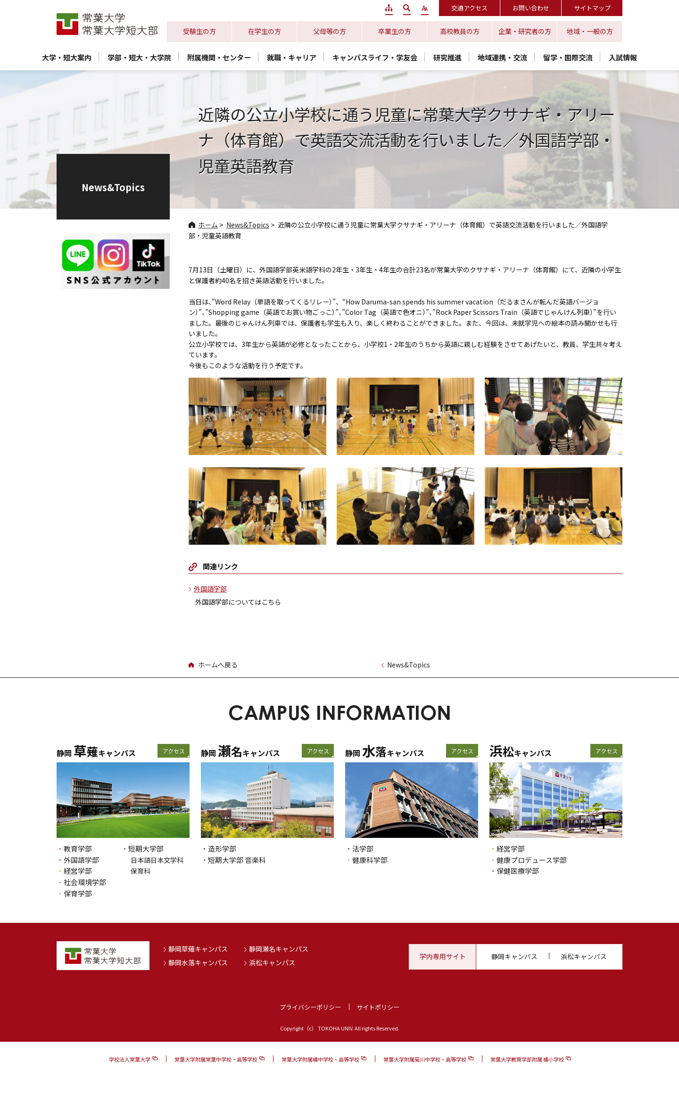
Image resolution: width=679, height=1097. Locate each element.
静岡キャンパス (514, 956)
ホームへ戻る (218, 664)
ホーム (208, 224)
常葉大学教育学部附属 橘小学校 (527, 1059)
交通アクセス (469, 7)
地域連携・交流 (502, 57)
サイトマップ (592, 7)
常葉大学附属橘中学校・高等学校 (320, 1059)
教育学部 (78, 848)
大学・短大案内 (66, 57)
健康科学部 (370, 860)
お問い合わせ (531, 7)
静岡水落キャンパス (198, 962)
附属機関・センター (219, 57)
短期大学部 (146, 848)
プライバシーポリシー (310, 1007)
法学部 (362, 848)
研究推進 (447, 57)
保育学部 (78, 893)
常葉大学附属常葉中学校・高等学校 (215, 1059)
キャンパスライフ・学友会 (374, 57)
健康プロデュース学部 (532, 860)
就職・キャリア (291, 57)
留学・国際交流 (568, 57)
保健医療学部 (518, 871)
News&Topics (247, 224)
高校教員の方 (460, 31)
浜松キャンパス (272, 962)
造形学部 (222, 848)
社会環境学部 (85, 882)
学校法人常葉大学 (129, 1059)
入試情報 (623, 57)
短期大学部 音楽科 (237, 860)
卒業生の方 (394, 31)
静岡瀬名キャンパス (278, 948)
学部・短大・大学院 (139, 57)
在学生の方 (264, 31)
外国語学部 (210, 588)
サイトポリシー (377, 1007)
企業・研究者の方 (524, 31)
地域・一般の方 (590, 31)
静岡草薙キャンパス (198, 948)
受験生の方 (199, 31)
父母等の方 (329, 31)
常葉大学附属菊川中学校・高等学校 (424, 1059)
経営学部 (78, 871)
